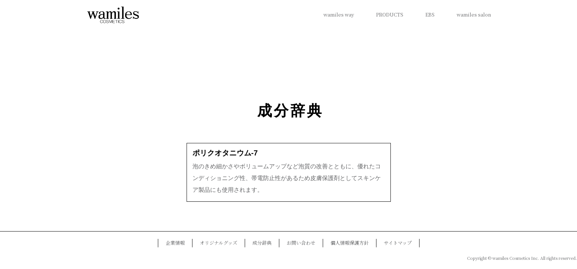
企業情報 (175, 242)
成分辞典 (290, 111)
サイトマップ (398, 242)
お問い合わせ (301, 242)
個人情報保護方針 (349, 242)
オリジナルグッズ (218, 242)
